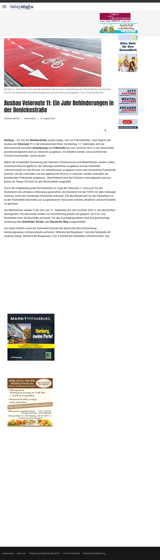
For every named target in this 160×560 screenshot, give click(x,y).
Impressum (8, 553)
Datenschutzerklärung (94, 553)
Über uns (21, 553)
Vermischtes (30, 118)
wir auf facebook (71, 553)
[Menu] (4, 7)
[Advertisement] (52, 24)
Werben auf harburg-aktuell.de (44, 553)
